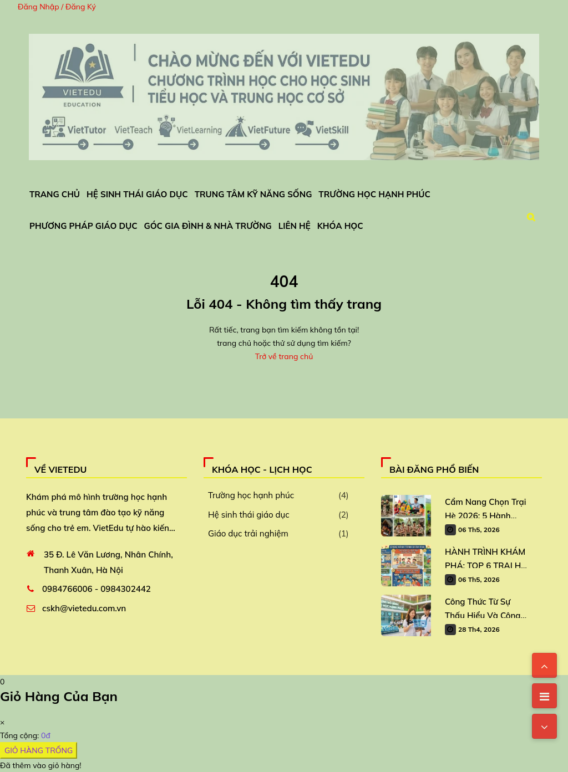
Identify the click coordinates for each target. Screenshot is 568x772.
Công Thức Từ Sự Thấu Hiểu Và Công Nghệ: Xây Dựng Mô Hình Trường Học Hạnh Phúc (484, 607)
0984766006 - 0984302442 (96, 589)
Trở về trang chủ (284, 356)
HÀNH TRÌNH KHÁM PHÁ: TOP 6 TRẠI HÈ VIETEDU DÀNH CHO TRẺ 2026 (486, 557)
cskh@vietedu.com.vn (84, 608)
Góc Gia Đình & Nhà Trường (208, 226)
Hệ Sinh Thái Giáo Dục (137, 194)
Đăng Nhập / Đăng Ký (57, 7)
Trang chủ (54, 194)
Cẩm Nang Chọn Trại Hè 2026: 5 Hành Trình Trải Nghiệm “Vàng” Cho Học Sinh (486, 507)
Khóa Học (340, 226)
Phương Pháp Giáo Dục (83, 226)
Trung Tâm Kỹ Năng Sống (253, 194)
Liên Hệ (294, 226)
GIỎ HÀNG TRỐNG (38, 750)
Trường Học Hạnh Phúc (374, 194)
